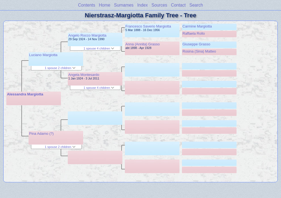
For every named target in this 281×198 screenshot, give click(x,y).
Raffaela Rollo (193, 33)
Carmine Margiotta (197, 26)
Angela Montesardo (83, 75)
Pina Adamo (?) (41, 133)
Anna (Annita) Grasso (142, 44)
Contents (86, 5)
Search (196, 5)
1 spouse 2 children (60, 68)
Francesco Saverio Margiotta (148, 26)
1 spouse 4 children (99, 48)
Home (104, 5)
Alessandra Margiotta (25, 94)
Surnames (124, 5)
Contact (178, 5)
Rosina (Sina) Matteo (199, 51)
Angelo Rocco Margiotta (87, 35)
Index (142, 5)
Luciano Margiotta (43, 55)
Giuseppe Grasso (196, 44)
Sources (159, 5)
